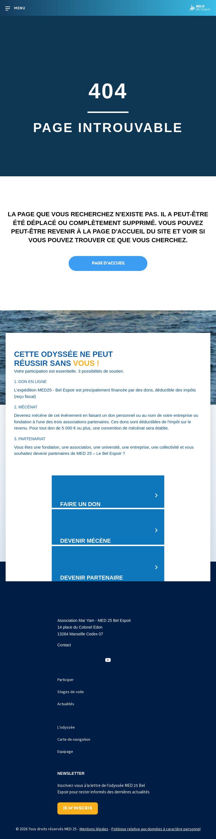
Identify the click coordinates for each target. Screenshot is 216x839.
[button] (108, 660)
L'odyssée (66, 727)
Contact (64, 645)
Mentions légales (94, 828)
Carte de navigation (73, 739)
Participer (65, 679)
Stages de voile (70, 691)
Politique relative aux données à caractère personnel (156, 828)
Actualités (65, 703)
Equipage (65, 751)
